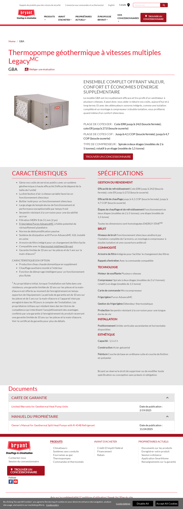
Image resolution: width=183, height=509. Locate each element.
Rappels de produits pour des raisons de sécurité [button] (40, 5)
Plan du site (126, 486)
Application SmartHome (155, 447)
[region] (91, 503)
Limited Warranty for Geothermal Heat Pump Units (39, 395)
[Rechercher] (146, 5)
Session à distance (151, 443)
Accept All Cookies (166, 503)
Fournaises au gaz (63, 443)
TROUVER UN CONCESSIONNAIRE (153, 17)
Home (12, 29)
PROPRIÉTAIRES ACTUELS (153, 430)
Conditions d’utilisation (93, 486)
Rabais (101, 443)
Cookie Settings (123, 503)
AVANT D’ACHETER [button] (64, 18)
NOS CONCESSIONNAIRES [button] (128, 16)
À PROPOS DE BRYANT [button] (104, 18)
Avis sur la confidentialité (64, 486)
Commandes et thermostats (68, 450)
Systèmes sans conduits (66, 440)
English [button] (111, 5)
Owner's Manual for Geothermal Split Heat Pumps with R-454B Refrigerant (53, 413)
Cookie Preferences (91, 497)
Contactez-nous (17, 446)
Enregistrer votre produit (155, 440)
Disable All (143, 503)
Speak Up (113, 486)
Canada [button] (126, 5)
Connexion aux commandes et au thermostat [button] (84, 5)
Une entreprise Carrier (91, 489)
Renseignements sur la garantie (159, 450)
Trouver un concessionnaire (23, 459)
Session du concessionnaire (24, 450)
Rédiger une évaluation (39, 58)
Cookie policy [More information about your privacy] (52, 505)
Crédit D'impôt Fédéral (110, 436)
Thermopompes (62, 447)
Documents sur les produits (157, 436)
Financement (104, 440)
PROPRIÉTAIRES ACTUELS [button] (83, 18)
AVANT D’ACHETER (105, 430)
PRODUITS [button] (49, 16)
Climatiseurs (60, 436)
